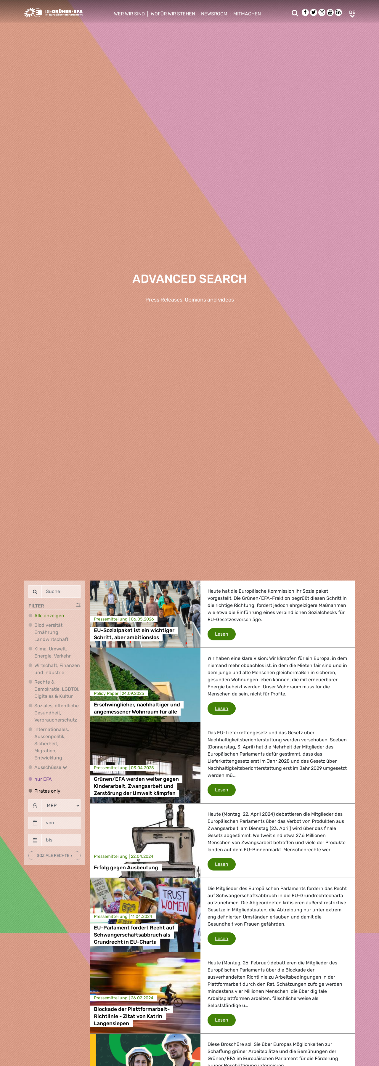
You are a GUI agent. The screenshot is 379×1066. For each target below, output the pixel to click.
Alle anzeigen (49, 615)
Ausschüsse (50, 767)
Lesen (225, 633)
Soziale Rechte (53, 855)
